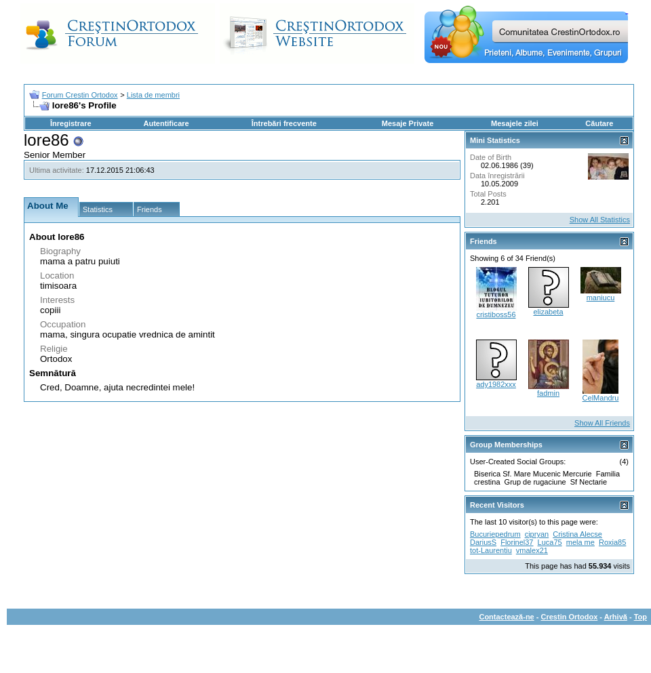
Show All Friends (602, 423)
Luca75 (550, 542)
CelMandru (601, 398)
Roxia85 (612, 542)
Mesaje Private (407, 123)
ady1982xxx (496, 384)
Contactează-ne (506, 617)
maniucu (601, 297)
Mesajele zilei (514, 123)
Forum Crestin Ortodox (80, 95)
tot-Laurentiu (491, 550)
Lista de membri (153, 95)
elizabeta (548, 312)
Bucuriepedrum (495, 534)
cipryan (537, 534)
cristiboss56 (495, 314)
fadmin (548, 393)
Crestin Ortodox (569, 617)
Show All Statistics (600, 220)
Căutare (599, 123)
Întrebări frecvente (284, 123)
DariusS (483, 542)
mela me (580, 542)
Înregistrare (71, 123)
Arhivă (615, 617)
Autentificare (166, 123)
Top (640, 617)
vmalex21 (532, 550)
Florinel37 (516, 542)
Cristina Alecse (577, 534)
